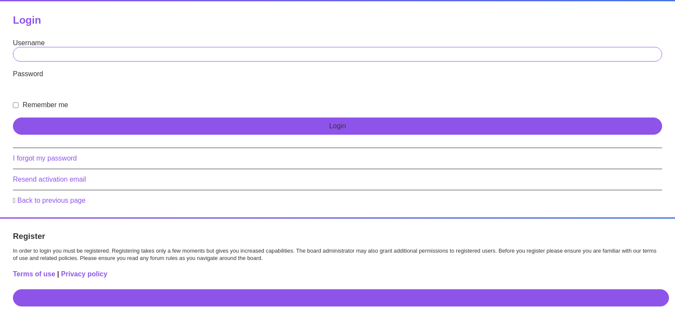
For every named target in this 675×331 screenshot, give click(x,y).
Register (341, 297)
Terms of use (34, 274)
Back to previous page (51, 200)
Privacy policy (84, 274)
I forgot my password (45, 158)
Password (28, 73)
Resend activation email (49, 179)
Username (29, 42)
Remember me (40, 104)
